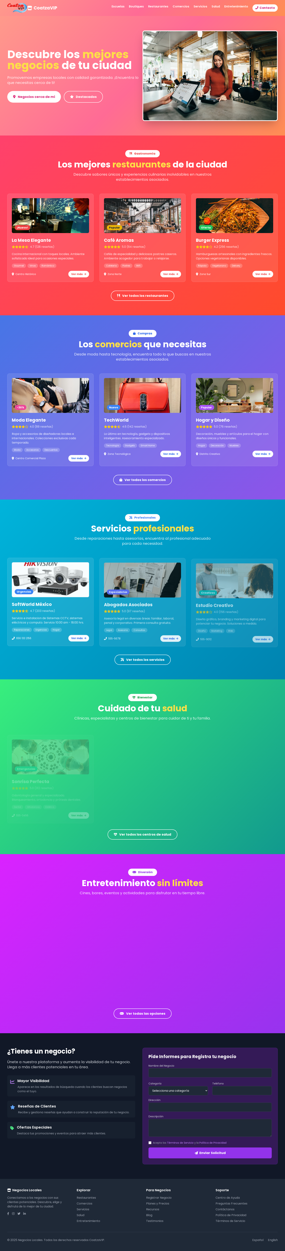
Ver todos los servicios (142, 659)
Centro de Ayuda (228, 1198)
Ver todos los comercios (142, 480)
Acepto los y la (189, 1143)
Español (258, 1240)
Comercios (181, 6)
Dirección (154, 1100)
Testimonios (154, 1221)
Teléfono (218, 1083)
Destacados (83, 96)
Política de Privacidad (212, 1143)
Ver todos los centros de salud (142, 834)
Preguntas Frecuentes (231, 1203)
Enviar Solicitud (210, 1153)
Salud (216, 6)
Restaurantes (158, 6)
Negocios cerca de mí (34, 96)
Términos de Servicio (180, 1143)
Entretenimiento (236, 6)
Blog (149, 1215)
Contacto (265, 8)
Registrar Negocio (159, 1198)
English (273, 1240)
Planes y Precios (157, 1203)
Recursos (152, 1209)
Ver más (78, 278)
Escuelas (118, 6)
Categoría (154, 1083)
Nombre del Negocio (161, 1066)
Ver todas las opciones (142, 1013)
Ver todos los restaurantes (142, 295)
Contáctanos (225, 1209)
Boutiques (136, 6)
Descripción (155, 1116)
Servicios (200, 6)
